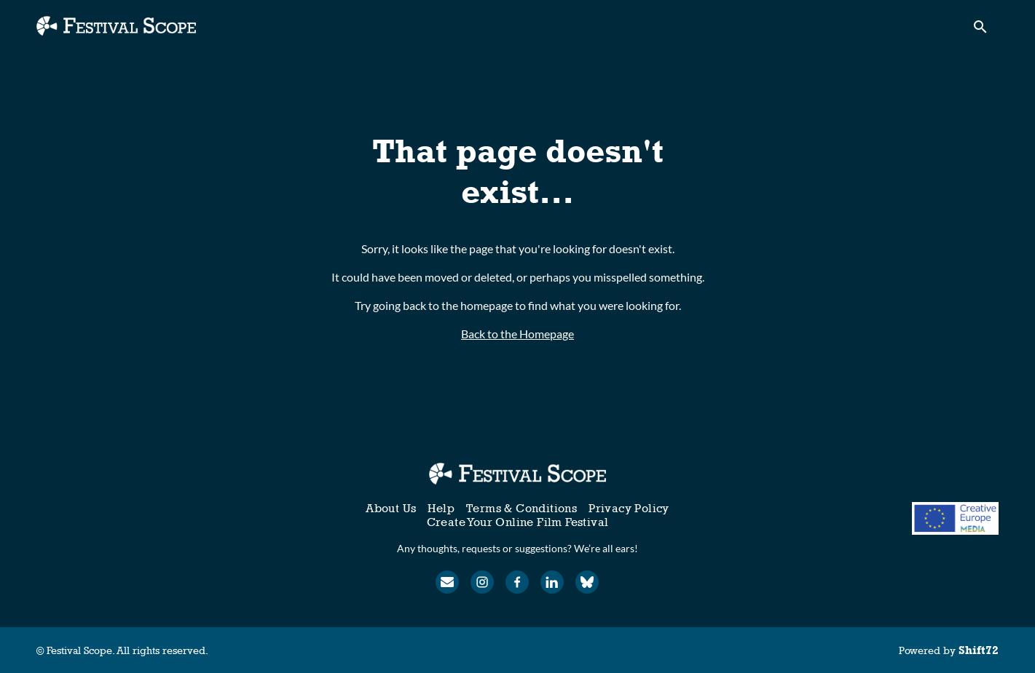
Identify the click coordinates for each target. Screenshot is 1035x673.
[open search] (985, 30)
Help (441, 508)
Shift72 (979, 650)
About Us (391, 508)
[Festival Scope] (517, 474)
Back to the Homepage (517, 334)
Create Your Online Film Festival (518, 522)
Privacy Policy (629, 508)
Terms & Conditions (521, 508)
